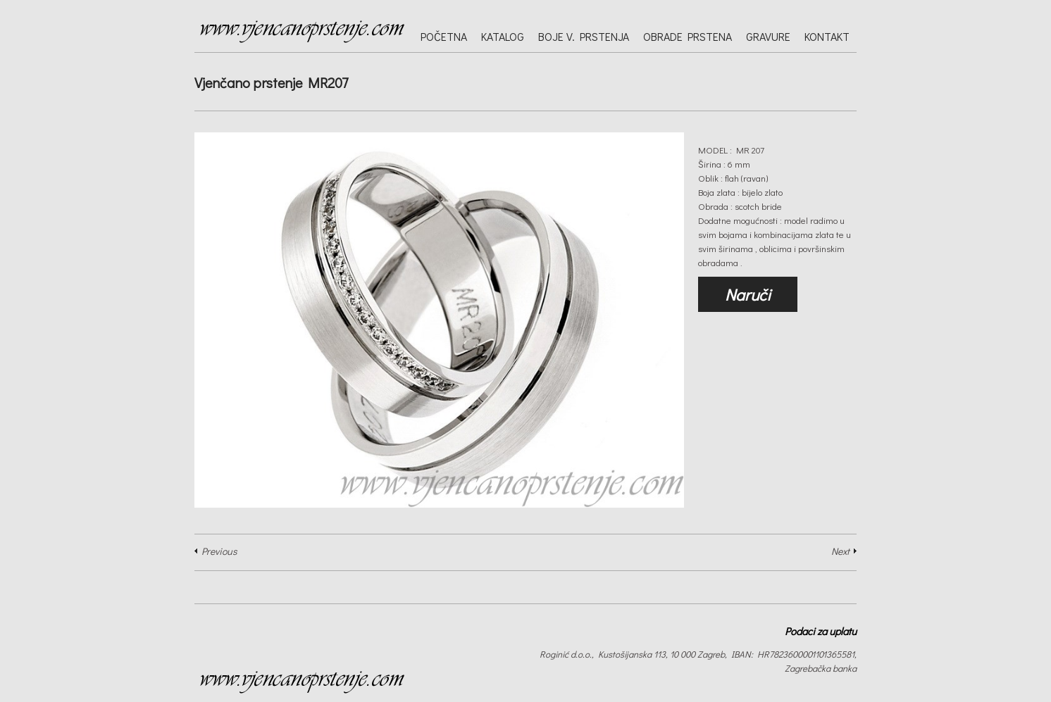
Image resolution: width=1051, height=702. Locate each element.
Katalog (502, 36)
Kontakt (827, 36)
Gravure (768, 36)
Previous (219, 551)
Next (840, 551)
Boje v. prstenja (583, 36)
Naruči (748, 294)
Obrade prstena (687, 36)
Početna (444, 36)
